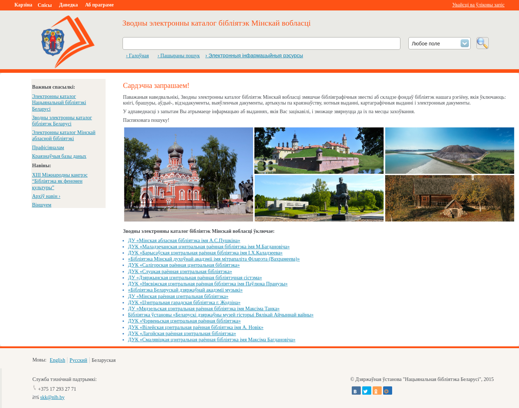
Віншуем (41, 205)
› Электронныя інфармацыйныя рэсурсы (254, 55)
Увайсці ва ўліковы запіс (478, 5)
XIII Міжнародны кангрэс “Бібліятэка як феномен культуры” (60, 181)
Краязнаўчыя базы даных (59, 156)
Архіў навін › (46, 196)
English (57, 360)
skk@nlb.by (52, 397)
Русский (78, 360)
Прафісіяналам (48, 147)
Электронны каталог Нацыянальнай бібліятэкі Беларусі (59, 102)
